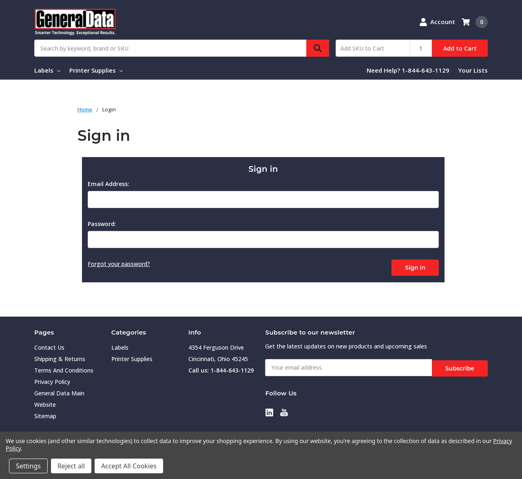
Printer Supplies (96, 70)
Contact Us (49, 346)
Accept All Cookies (129, 465)
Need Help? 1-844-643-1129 (408, 70)
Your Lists (473, 70)
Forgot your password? (119, 264)
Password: (102, 224)
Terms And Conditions (63, 369)
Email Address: (108, 184)
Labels (47, 70)
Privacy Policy (52, 380)
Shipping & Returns (59, 357)
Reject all (71, 465)
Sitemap (45, 415)
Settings (28, 465)
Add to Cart (460, 48)
